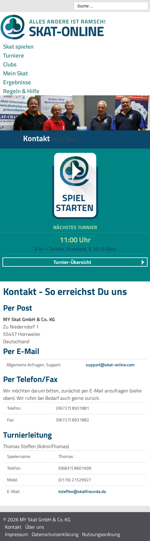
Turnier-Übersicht (72, 262)
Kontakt (13, 527)
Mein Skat (15, 73)
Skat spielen (18, 46)
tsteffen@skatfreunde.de (82, 491)
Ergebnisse (17, 82)
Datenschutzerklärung (55, 534)
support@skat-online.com (110, 364)
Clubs (10, 64)
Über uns (34, 527)
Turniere (13, 55)
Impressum (16, 534)
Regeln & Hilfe (21, 90)
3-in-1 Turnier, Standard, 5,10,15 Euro (75, 249)
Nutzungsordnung (101, 534)
